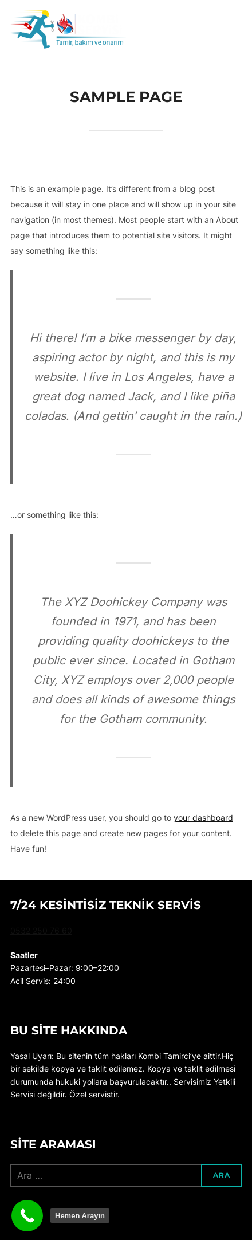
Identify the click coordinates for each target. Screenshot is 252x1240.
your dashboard (203, 817)
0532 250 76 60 (41, 930)
